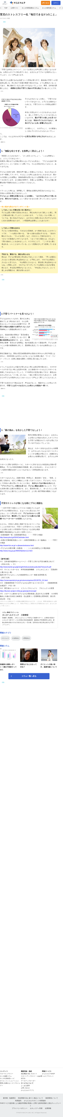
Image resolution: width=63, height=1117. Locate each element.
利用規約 (18, 1101)
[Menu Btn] (4, 3)
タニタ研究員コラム (49, 7)
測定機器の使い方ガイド (29, 1074)
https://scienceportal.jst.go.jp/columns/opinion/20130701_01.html (24, 579)
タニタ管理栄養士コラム (30, 7)
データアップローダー (28, 1081)
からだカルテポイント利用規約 (35, 1101)
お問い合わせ (45, 3)
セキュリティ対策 (36, 1108)
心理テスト (14, 7)
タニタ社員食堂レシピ (7, 1078)
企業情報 (48, 1108)
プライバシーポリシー (19, 1108)
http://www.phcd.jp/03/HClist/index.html (14, 536)
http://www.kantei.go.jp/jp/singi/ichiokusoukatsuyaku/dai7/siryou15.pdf (25, 566)
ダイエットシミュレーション (9, 1081)
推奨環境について (51, 1098)
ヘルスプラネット (48, 1076)
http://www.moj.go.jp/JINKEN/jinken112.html (16, 550)
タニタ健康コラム (6, 1076)
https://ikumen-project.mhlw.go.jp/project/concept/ (18, 590)
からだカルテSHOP (48, 1074)
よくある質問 (25, 1085)
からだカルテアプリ (27, 1090)
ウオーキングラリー (6, 1074)
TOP (5, 7)
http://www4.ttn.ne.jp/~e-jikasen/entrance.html (17, 545)
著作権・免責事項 (9, 1098)
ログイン (55, 3)
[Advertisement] (29, 22)
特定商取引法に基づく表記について (30, 1098)
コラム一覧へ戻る (28, 675)
